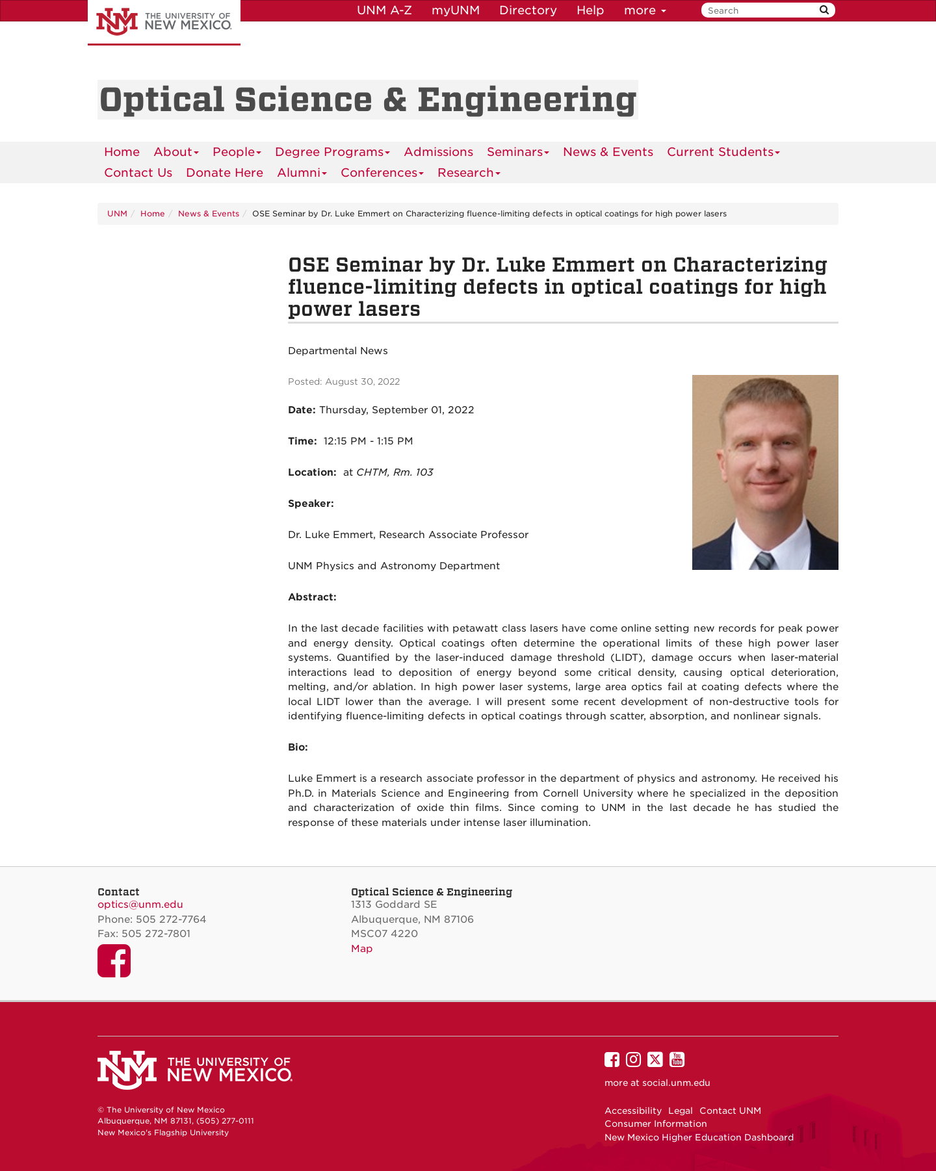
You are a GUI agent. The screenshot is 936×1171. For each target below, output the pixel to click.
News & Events (608, 152)
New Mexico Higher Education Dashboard (699, 1137)
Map (362, 949)
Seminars (518, 153)
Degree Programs (333, 153)
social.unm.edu (676, 1082)
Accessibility (633, 1110)
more (645, 10)
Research (469, 174)
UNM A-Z (384, 10)
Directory (528, 10)
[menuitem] (122, 152)
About (176, 153)
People (237, 153)
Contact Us (138, 172)
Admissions (438, 152)
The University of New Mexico (164, 22)
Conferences (382, 174)
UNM (117, 213)
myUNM (456, 10)
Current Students (724, 153)
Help (590, 10)
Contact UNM (730, 1110)
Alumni (302, 174)
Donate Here (224, 172)
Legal (680, 1110)
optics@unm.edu (140, 904)
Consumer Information (655, 1123)
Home (122, 152)
